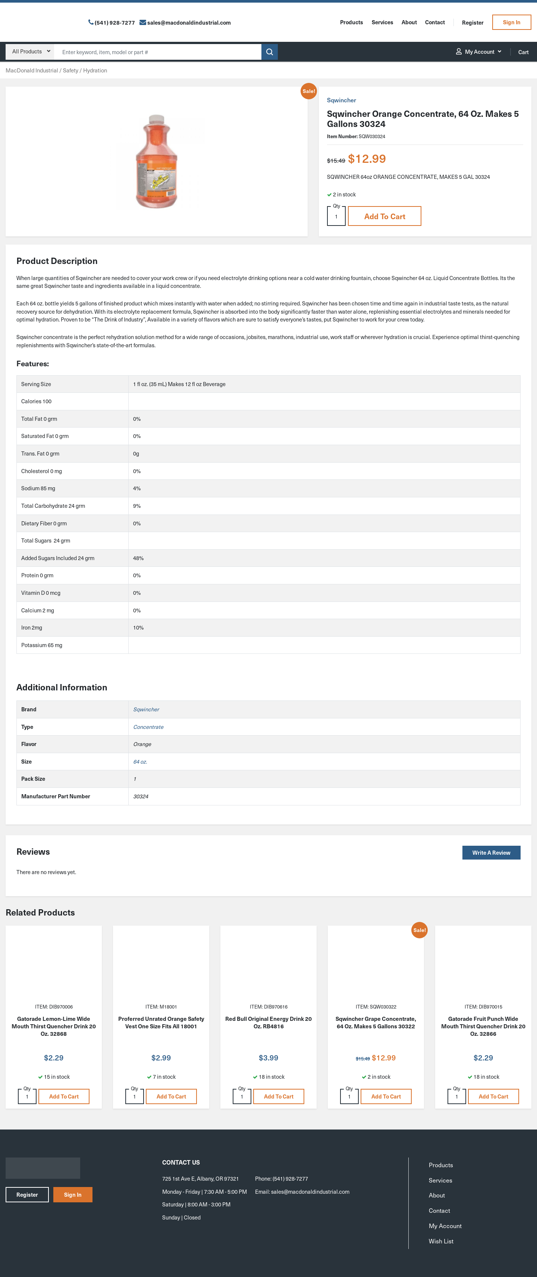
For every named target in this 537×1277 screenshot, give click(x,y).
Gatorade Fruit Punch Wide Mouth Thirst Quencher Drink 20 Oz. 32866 (483, 1026)
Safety (70, 70)
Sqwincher (341, 99)
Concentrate (148, 726)
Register (473, 22)
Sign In (512, 22)
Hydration (95, 70)
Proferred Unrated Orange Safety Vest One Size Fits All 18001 (161, 1022)
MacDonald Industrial (32, 70)
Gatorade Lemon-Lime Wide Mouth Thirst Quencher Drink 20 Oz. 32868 (54, 1026)
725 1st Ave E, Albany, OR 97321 (200, 1178)
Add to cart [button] (384, 216)
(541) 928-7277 (115, 22)
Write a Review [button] (491, 852)
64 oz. (140, 761)
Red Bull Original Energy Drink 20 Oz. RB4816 (268, 1022)
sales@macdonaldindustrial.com (310, 1191)
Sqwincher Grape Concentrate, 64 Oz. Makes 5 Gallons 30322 (376, 1022)
